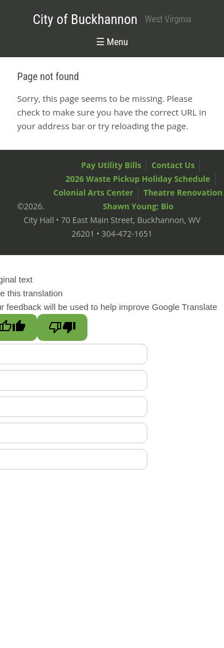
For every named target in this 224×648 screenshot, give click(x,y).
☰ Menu (112, 41)
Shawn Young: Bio (138, 206)
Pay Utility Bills (111, 165)
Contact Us (173, 165)
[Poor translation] (62, 327)
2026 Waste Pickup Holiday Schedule (138, 178)
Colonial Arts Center (93, 192)
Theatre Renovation (182, 192)
